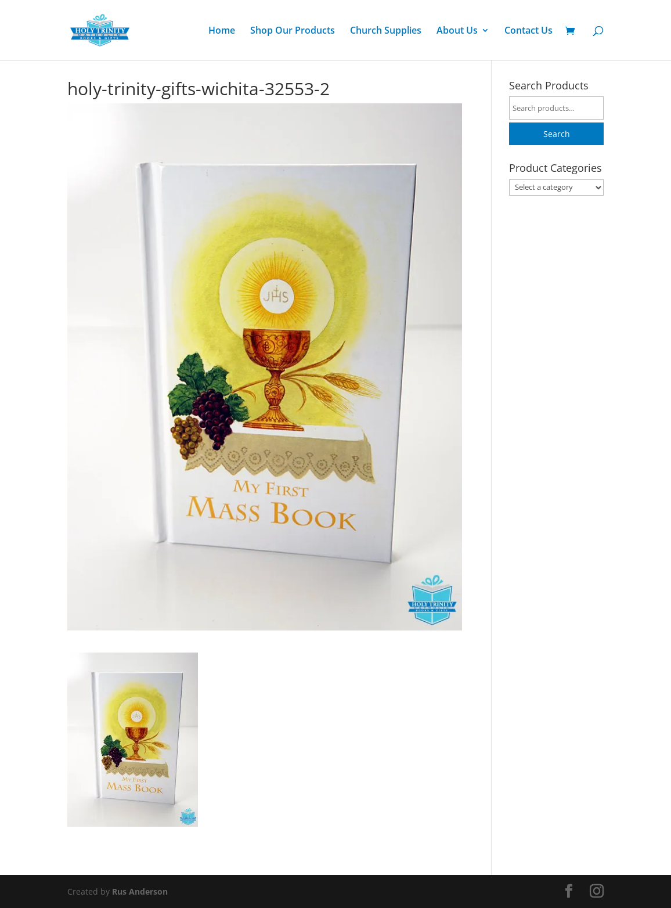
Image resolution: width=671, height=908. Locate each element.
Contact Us (528, 31)
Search (556, 133)
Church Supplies (385, 31)
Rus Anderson (140, 891)
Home (221, 31)
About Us (457, 31)
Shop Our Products (292, 31)
